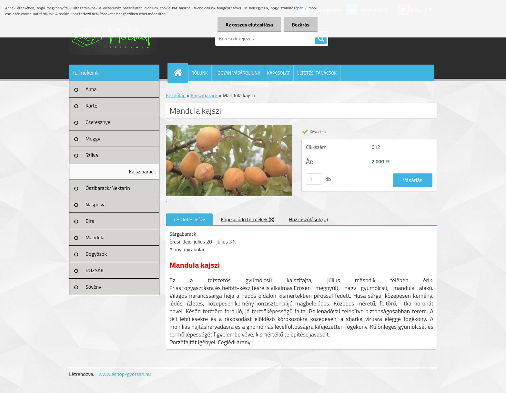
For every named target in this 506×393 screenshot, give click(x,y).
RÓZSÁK (95, 270)
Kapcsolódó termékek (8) (247, 219)
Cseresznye (98, 122)
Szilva (92, 155)
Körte (91, 105)
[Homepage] (180, 73)
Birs (90, 221)
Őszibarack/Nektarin (108, 188)
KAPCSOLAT (278, 72)
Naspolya (96, 204)
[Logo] (113, 38)
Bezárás (300, 24)
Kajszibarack (142, 171)
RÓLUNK (199, 72)
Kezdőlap (176, 95)
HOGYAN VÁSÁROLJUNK (237, 72)
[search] (321, 39)
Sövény (93, 287)
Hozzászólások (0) (308, 219)
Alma (91, 89)
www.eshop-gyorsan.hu (125, 374)
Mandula (95, 237)
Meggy (93, 138)
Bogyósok (96, 254)
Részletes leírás (189, 219)
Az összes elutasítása (249, 24)
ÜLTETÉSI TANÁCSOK (317, 72)
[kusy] (314, 179)
